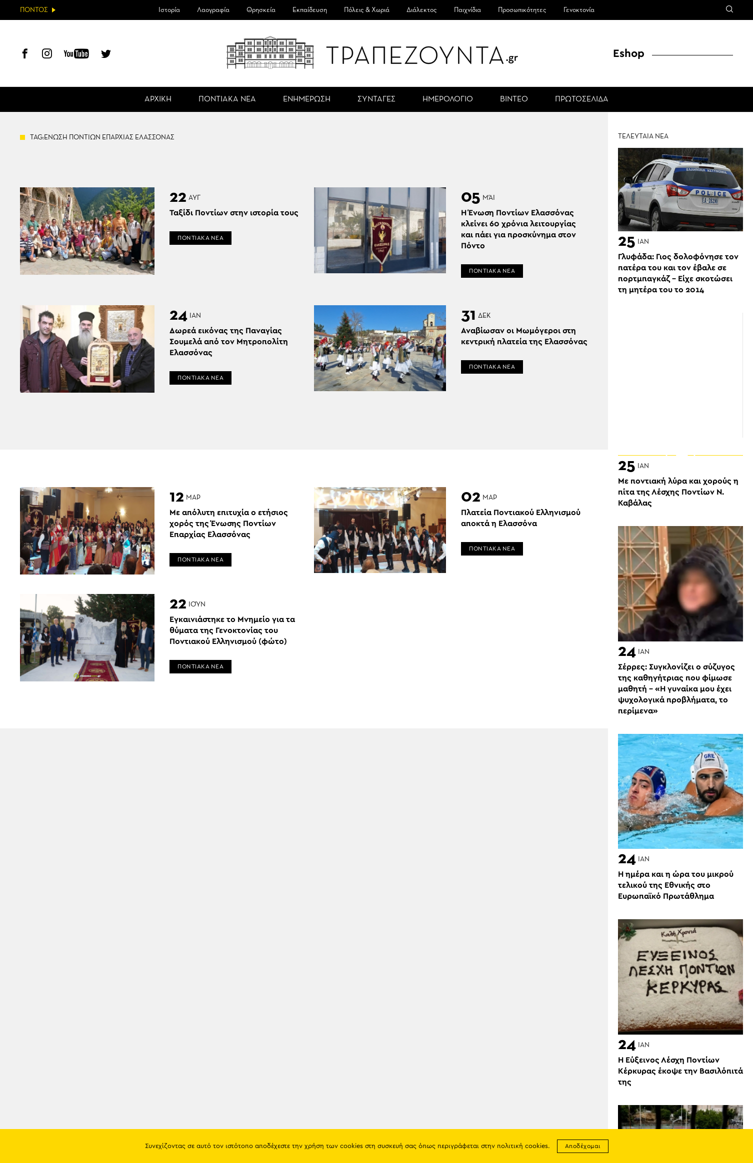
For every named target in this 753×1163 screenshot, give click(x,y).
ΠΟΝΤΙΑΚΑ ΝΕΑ (227, 99)
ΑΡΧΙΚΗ (158, 99)
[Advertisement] (680, 375)
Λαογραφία (213, 9)
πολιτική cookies (522, 1146)
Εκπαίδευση (309, 9)
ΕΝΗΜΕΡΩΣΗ (306, 99)
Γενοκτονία (579, 9)
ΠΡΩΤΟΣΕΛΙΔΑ (581, 99)
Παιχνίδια (467, 9)
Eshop (628, 53)
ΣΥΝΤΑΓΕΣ (377, 99)
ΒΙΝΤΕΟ (514, 99)
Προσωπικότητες (522, 9)
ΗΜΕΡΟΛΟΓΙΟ (447, 99)
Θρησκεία (261, 9)
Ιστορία (169, 9)
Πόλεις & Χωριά (367, 9)
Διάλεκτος (421, 9)
